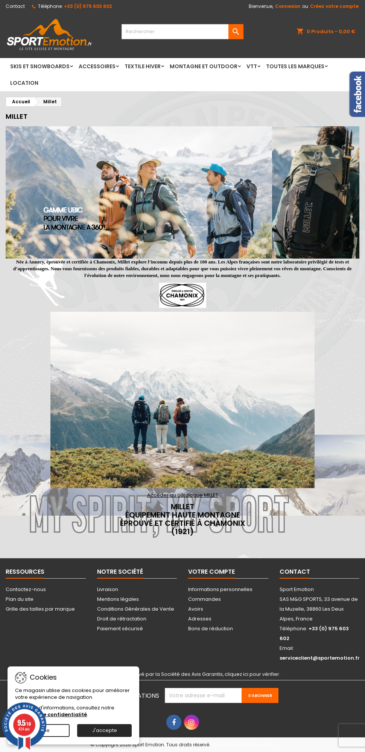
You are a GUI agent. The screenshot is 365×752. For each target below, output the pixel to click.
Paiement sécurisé (120, 628)
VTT (251, 66)
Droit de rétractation (121, 618)
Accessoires (97, 66)
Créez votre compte (334, 6)
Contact (15, 6)
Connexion (287, 6)
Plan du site (19, 599)
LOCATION (24, 83)
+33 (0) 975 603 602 (88, 6)
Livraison (107, 589)
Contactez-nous (26, 589)
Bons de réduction (210, 628)
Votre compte (211, 571)
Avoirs (195, 609)
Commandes (204, 599)
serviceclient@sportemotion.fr (320, 658)
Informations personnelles (220, 589)
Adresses (199, 618)
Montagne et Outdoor (203, 66)
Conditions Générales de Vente (135, 609)
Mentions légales (118, 599)
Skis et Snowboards (40, 66)
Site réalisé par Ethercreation (242, 744)
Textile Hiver (143, 66)
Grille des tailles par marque (40, 609)
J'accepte (104, 730)
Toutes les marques (295, 66)
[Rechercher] (182, 31)
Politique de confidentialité (51, 714)
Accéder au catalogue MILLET (182, 495)
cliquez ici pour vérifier (252, 674)
